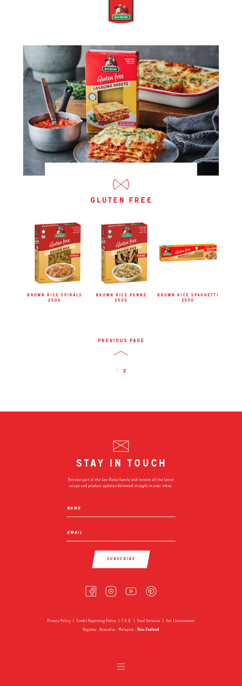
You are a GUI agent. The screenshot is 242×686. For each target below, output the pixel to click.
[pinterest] (151, 590)
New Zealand (148, 629)
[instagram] (110, 590)
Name (75, 508)
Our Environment (180, 620)
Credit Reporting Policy (96, 620)
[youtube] (131, 590)
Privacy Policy (59, 620)
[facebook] (90, 590)
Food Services (148, 620)
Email (76, 533)
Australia (107, 629)
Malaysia (127, 629)
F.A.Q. (127, 620)
